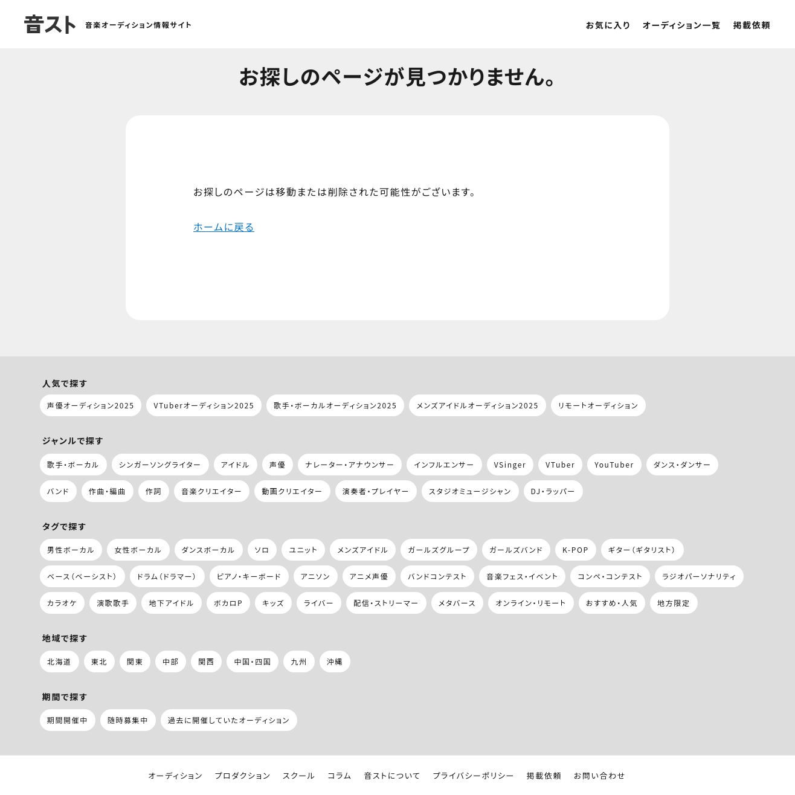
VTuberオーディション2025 (203, 405)
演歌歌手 (113, 602)
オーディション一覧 (682, 25)
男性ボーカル (71, 549)
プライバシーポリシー (474, 775)
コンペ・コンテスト (610, 576)
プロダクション (242, 775)
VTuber (560, 464)
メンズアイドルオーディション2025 (477, 405)
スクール (299, 775)
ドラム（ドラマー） (167, 576)
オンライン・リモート (531, 602)
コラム (339, 775)
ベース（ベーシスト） (82, 576)
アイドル (235, 464)
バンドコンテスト (437, 576)
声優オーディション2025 (91, 405)
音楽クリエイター (211, 491)
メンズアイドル (362, 549)
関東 (135, 661)
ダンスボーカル (209, 549)
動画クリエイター (292, 491)
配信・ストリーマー (386, 602)
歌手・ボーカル (73, 464)
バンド (58, 491)
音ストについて (392, 775)
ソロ (262, 549)
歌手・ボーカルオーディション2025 (335, 405)
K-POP (575, 549)
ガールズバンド (516, 549)
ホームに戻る (223, 226)
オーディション (175, 775)
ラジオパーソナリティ (699, 576)
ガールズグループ (439, 549)
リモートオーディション (598, 405)
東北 (99, 661)
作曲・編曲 (107, 491)
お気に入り (608, 25)
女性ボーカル (138, 549)
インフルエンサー (444, 464)
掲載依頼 (752, 25)
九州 (299, 661)
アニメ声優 (369, 576)
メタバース (457, 602)
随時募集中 (128, 720)
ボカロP (228, 602)
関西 (206, 661)
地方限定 (673, 602)
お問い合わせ (600, 775)
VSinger (510, 464)
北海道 (59, 661)
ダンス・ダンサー (683, 464)
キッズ (273, 602)
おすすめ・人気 (612, 602)
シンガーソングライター (160, 464)
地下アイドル (171, 602)
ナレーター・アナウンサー (349, 464)
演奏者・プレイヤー (376, 491)
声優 (277, 464)
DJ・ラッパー (553, 491)
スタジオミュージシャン (470, 491)
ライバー (319, 602)
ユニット (303, 549)
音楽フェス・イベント (522, 576)
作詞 (154, 491)
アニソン (315, 576)
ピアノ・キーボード (249, 576)
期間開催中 (67, 720)
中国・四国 (252, 661)
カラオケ (62, 602)
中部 (171, 661)
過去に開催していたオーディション (229, 720)
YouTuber (614, 464)
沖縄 (335, 661)
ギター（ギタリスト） (642, 549)
